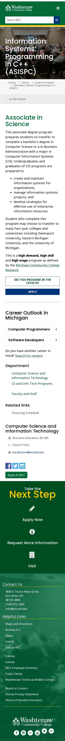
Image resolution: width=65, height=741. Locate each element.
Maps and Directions (18, 624)
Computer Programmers (29, 329)
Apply (32, 292)
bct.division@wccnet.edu (28, 452)
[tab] (32, 329)
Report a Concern (16, 688)
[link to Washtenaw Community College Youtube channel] (37, 732)
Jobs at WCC (13, 647)
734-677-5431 (20, 445)
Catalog (25, 82)
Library (10, 656)
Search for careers (29, 356)
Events (9, 641)
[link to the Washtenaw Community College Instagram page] (23, 732)
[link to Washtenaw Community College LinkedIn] (51, 732)
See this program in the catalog (32, 281)
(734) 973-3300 (14, 604)
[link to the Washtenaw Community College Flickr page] (30, 732)
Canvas (10, 662)
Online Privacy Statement (21, 694)
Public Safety (13, 674)
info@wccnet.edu (16, 609)
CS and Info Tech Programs (32, 383)
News (9, 636)
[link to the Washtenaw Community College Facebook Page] (16, 732)
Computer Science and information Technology (30, 375)
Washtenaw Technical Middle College (29, 680)
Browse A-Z (12, 630)
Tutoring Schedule (25, 413)
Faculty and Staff (24, 394)
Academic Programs (44, 82)
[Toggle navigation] (58, 8)
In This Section (17, 99)
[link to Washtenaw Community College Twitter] (44, 732)
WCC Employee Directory (21, 668)
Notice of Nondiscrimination (23, 700)
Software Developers (26, 340)
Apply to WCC (16, 475)
